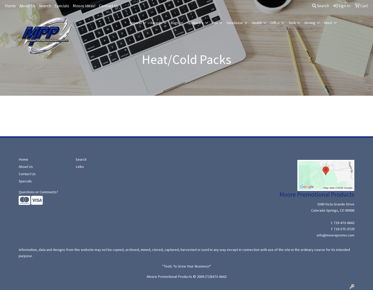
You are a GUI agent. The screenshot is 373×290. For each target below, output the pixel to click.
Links (80, 166)
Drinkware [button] (195, 22)
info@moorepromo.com (335, 235)
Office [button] (275, 22)
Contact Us (109, 5)
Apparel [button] (136, 22)
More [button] (328, 22)
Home (10, 5)
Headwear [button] (234, 22)
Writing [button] (309, 22)
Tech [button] (292, 22)
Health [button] (257, 22)
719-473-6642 (344, 222)
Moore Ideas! (84, 5)
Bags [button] (175, 22)
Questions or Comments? (38, 192)
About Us (27, 5)
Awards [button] (156, 22)
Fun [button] (215, 22)
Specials (62, 5)
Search (45, 5)
